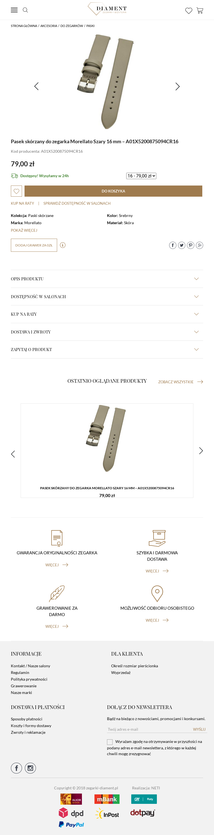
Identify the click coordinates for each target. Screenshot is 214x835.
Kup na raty (22, 203)
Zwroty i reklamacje (28, 732)
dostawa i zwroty (105, 332)
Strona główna (24, 26)
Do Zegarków (71, 26)
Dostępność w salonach (105, 296)
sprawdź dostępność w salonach (77, 203)
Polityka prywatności (29, 679)
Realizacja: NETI (146, 787)
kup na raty (105, 314)
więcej (56, 565)
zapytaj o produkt (105, 349)
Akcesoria (48, 26)
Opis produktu (105, 278)
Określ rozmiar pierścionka (134, 665)
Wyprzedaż (120, 672)
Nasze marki (21, 692)
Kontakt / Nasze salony (30, 665)
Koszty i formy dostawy (31, 725)
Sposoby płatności (26, 719)
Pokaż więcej (24, 230)
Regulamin (20, 672)
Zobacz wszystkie (180, 382)
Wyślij (199, 729)
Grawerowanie (24, 685)
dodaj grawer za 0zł (34, 245)
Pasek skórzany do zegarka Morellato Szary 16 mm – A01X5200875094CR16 (107, 488)
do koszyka (113, 191)
